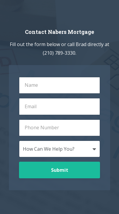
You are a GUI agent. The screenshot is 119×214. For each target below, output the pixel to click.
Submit (59, 170)
